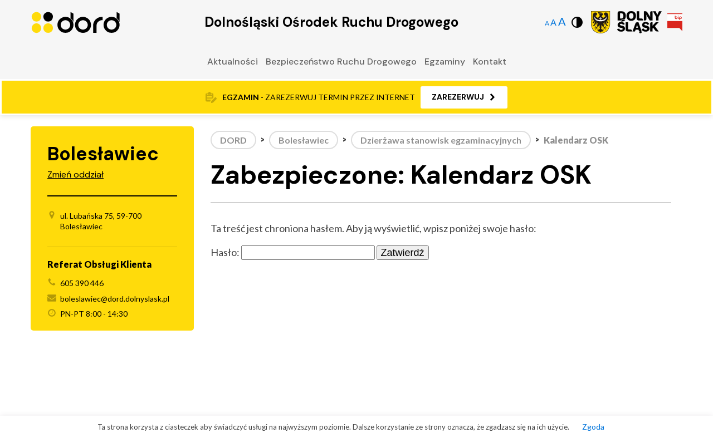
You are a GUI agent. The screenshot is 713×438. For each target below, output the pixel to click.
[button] (464, 97)
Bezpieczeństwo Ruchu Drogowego (341, 61)
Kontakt (489, 61)
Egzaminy (444, 61)
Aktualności (232, 61)
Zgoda (593, 426)
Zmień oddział (75, 174)
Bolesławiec (304, 140)
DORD (233, 140)
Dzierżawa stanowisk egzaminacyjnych (440, 140)
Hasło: (293, 252)
